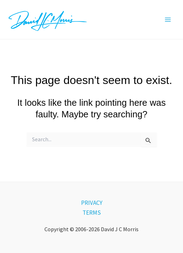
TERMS (92, 212)
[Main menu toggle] (168, 20)
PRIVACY (91, 203)
